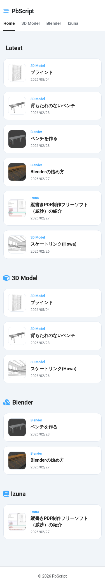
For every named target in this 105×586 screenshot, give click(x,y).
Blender (53, 23)
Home (9, 23)
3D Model (31, 23)
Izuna (73, 23)
